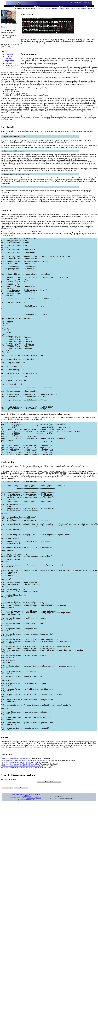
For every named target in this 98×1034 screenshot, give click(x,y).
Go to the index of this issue (21, 889)
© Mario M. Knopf (25, 897)
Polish (94, 8)
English (48, 8)
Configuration (9, 60)
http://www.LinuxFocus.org (25, 901)
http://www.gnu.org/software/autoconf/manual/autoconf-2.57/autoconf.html (27, 862)
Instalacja (8, 58)
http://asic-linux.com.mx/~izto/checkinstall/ (17, 860)
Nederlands (84, 8)
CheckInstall (9, 56)
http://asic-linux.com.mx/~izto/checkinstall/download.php (21, 865)
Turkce (90, 8)
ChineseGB (61, 8)
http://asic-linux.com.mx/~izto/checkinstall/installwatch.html (22, 864)
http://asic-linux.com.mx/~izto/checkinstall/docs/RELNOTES (22, 867)
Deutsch (67, 8)
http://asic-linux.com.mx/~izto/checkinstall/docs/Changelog (22, 869)
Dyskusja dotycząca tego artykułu (11, 66)
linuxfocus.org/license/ (34, 899)
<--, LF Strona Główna (7, 889)
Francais (72, 8)
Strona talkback (49, 883)
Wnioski (7, 61)
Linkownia (8, 63)
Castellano (54, 8)
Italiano (78, 8)
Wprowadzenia (10, 54)
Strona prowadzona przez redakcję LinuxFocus (25, 896)
